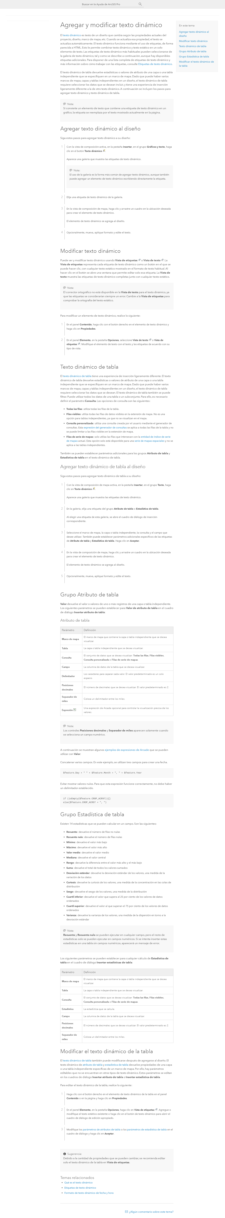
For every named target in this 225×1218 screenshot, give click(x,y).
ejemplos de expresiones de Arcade (127, 749)
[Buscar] (140, 4)
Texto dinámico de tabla (192, 46)
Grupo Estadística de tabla (194, 56)
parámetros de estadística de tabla (147, 1129)
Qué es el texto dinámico (78, 1182)
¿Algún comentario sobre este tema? (151, 1211)
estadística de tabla (116, 1064)
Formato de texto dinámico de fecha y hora (89, 1192)
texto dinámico (72, 35)
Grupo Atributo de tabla (192, 51)
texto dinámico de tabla (77, 376)
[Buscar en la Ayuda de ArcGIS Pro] (109, 4)
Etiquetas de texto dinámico (155, 64)
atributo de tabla (92, 1064)
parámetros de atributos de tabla (101, 1129)
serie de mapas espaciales (149, 440)
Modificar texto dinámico (193, 41)
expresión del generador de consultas (105, 427)
